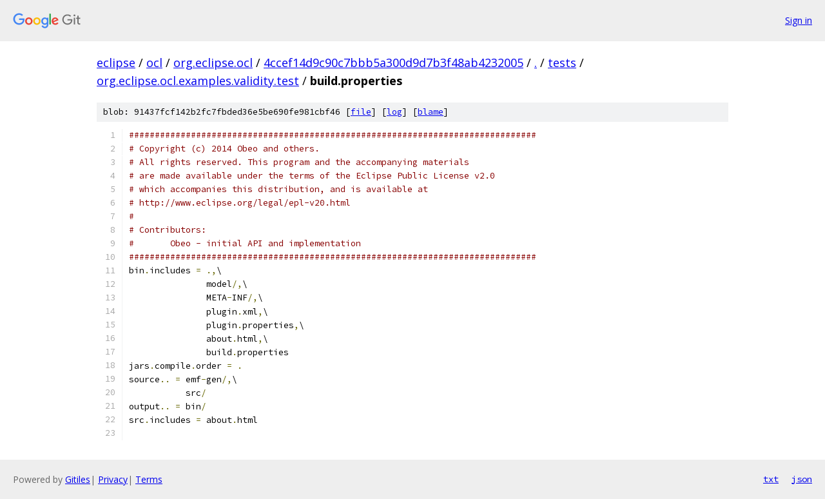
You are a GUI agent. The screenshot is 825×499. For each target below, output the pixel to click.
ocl (154, 62)
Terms (148, 479)
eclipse (116, 62)
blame (430, 111)
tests (562, 62)
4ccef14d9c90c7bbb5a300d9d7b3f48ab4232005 (393, 62)
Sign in (798, 20)
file (361, 111)
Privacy (113, 479)
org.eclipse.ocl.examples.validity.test (198, 80)
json (801, 479)
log (394, 111)
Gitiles (77, 479)
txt (771, 479)
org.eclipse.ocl (213, 62)
